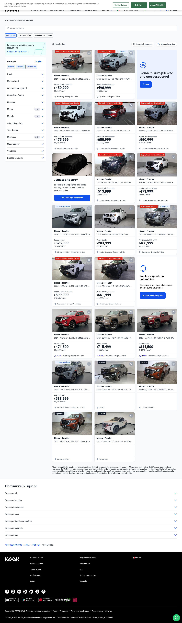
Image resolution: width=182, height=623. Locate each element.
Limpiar (38, 61)
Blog (81, 569)
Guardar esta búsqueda (152, 295)
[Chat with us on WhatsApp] (176, 617)
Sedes (32, 581)
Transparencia (97, 611)
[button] (11, 35)
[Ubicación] (148, 10)
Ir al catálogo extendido (72, 198)
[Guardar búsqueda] (142, 44)
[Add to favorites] (89, 53)
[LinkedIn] (31, 592)
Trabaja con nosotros (87, 575)
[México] (118, 10)
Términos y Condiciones (80, 611)
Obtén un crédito (38, 10)
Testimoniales (84, 564)
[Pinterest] (43, 592)
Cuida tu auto (91, 10)
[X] (25, 592)
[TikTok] (37, 592)
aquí (113, 2)
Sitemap (108, 611)
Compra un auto (57, 10)
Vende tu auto (74, 10)
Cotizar (146, 84)
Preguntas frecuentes (87, 558)
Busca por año (91, 493)
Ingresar (171, 9)
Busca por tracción (91, 500)
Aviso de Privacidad (60, 611)
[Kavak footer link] (12, 569)
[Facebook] (7, 592)
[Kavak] (12, 10)
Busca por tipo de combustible (91, 521)
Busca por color (91, 514)
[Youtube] (19, 592)
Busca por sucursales (91, 507)
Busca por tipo (91, 535)
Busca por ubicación (91, 528)
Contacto (83, 581)
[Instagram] (13, 592)
